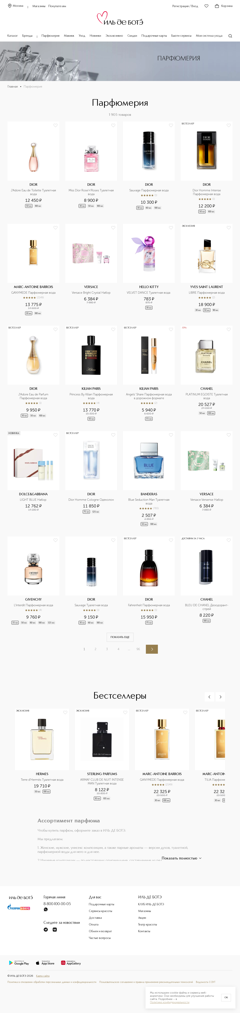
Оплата (93, 924)
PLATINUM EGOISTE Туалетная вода (207, 396)
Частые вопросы (100, 938)
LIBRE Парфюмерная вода (207, 292)
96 (138, 649)
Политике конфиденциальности (169, 1002)
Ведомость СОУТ (205, 982)
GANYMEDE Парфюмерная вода (33, 292)
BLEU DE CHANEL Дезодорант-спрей (206, 607)
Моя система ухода (209, 35)
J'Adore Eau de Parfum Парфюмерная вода (33, 396)
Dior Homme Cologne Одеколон (91, 499)
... (129, 649)
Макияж (69, 35)
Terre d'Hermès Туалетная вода (42, 779)
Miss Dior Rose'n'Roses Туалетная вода (92, 192)
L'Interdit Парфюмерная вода (33, 605)
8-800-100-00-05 (57, 904)
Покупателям (57, 6)
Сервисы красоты (100, 911)
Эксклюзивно (114, 35)
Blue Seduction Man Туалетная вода (149, 501)
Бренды (27, 35)
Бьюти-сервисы (181, 35)
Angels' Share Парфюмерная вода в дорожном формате (149, 396)
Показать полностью (182, 858)
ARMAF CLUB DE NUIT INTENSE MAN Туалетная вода (102, 781)
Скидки (132, 35)
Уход (82, 35)
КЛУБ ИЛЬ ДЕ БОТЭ (151, 904)
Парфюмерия (50, 35)
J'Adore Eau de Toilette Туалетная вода (34, 192)
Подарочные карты (154, 35)
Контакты (144, 931)
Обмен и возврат (100, 931)
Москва (15, 6)
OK (226, 998)
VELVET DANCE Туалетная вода (149, 292)
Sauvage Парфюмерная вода (149, 190)
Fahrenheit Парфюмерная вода (149, 605)
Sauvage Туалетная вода (91, 605)
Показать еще (120, 637)
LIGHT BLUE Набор (33, 499)
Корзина (223, 6)
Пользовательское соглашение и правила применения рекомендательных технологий (146, 982)
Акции (142, 917)
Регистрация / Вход (185, 6)
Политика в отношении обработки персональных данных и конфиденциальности (52, 982)
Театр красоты (147, 924)
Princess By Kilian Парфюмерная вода (92, 396)
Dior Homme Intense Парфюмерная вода (207, 192)
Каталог (13, 35)
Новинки (95, 35)
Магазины (38, 6)
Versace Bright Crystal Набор (91, 292)
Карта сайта (43, 976)
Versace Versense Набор (206, 499)
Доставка (95, 917)
